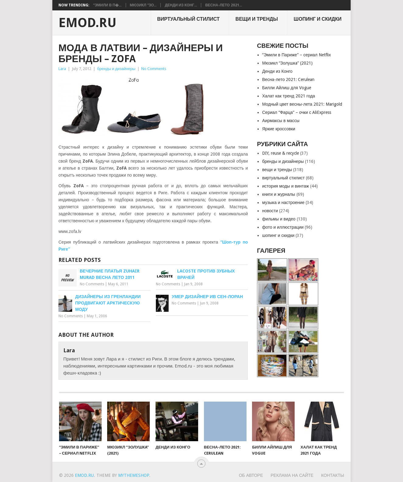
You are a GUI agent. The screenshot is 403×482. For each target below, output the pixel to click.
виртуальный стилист (188, 19)
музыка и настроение (283, 202)
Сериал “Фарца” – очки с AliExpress (296, 112)
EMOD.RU (87, 22)
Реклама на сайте (292, 475)
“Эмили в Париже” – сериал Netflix (296, 54)
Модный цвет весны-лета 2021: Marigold (302, 104)
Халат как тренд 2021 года (288, 95)
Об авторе (251, 475)
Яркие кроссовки (278, 128)
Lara (62, 68)
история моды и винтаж (285, 186)
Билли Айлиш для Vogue (286, 87)
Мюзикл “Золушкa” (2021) (287, 63)
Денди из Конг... (181, 5)
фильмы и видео (278, 218)
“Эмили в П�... (107, 5)
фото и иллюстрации (282, 227)
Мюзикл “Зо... (143, 5)
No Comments (153, 68)
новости (270, 210)
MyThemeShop (133, 475)
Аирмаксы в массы (281, 120)
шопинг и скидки (318, 19)
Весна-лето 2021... (223, 5)
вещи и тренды (257, 19)
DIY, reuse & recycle (280, 153)
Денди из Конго (277, 71)
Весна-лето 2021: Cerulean (288, 79)
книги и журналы (278, 194)
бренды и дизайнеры (116, 68)
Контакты (332, 475)
